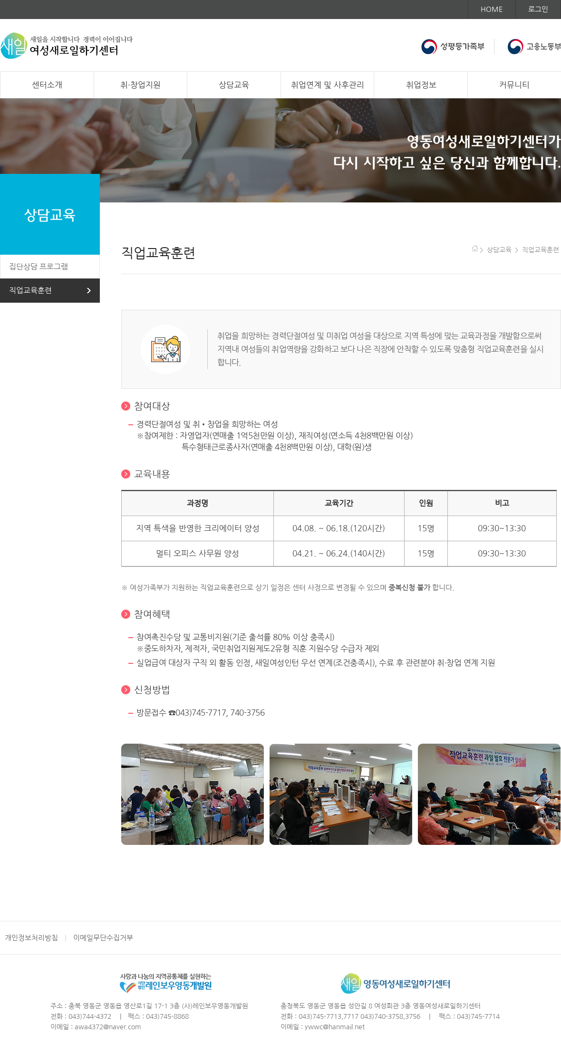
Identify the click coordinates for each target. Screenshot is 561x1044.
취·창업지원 (140, 85)
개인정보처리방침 (31, 937)
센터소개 (47, 85)
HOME (492, 9)
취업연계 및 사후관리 (327, 85)
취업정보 (421, 85)
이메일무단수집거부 (103, 937)
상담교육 (234, 85)
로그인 (538, 9)
